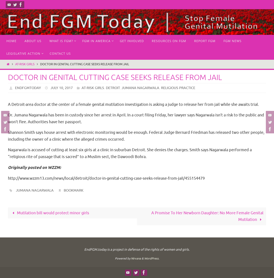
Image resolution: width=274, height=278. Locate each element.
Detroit (113, 88)
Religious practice (178, 88)
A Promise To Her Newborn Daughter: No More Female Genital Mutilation (207, 216)
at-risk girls (24, 64)
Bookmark (73, 190)
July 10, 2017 (62, 88)
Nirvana (136, 258)
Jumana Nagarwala (140, 88)
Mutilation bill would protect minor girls (50, 213)
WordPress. (151, 258)
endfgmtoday (28, 88)
